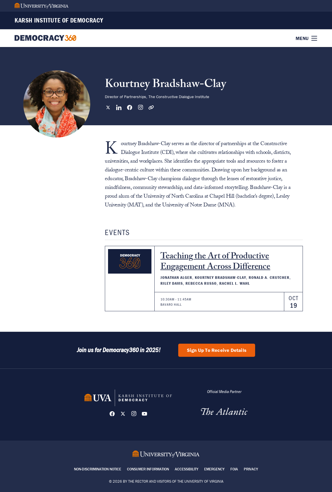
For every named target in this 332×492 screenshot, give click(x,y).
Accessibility (186, 469)
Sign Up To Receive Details (216, 350)
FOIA (234, 469)
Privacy (251, 469)
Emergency (214, 469)
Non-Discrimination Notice (97, 469)
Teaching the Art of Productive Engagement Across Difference (215, 262)
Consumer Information (148, 469)
